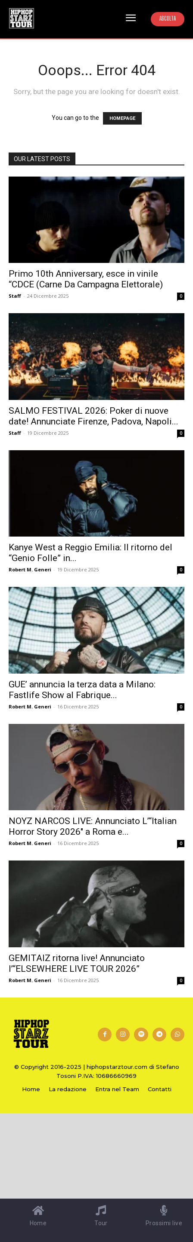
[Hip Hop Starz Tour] (21, 18)
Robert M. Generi (30, 569)
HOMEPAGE (122, 118)
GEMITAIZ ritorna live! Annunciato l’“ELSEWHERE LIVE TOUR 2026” (77, 963)
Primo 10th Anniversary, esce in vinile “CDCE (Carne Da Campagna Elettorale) (86, 279)
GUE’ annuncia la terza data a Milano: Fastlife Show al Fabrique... (82, 689)
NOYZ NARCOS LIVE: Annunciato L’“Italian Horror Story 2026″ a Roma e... (93, 826)
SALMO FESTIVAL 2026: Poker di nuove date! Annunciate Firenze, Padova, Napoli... (93, 416)
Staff (15, 296)
